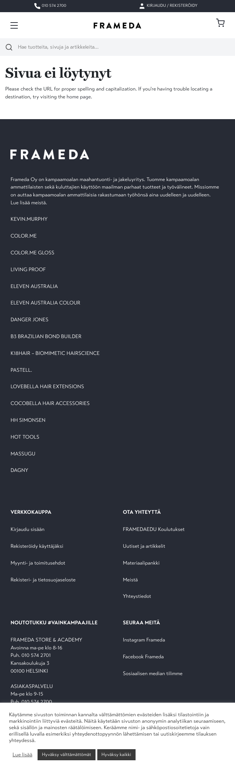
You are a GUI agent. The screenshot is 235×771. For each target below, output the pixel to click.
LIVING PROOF (27, 270)
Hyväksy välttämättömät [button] (66, 754)
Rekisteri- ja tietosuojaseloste (42, 580)
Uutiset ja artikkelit (144, 546)
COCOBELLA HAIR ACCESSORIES (49, 404)
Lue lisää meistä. (29, 203)
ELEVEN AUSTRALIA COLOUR (45, 303)
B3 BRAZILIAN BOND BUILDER (45, 337)
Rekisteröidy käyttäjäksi (36, 546)
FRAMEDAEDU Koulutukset (154, 530)
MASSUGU (22, 454)
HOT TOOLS (24, 437)
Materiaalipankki (141, 563)
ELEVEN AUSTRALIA (34, 287)
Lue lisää (22, 755)
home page (79, 97)
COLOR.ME (23, 236)
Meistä (130, 580)
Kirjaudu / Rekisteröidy (167, 6)
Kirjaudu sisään (27, 530)
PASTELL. (21, 370)
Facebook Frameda (143, 657)
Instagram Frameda (144, 640)
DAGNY (19, 471)
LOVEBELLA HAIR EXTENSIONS (47, 387)
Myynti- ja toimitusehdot (37, 563)
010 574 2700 (50, 6)
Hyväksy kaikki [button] (116, 754)
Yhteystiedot (137, 597)
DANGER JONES (29, 320)
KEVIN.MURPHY (29, 219)
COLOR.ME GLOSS (32, 253)
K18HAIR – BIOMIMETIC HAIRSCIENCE (54, 354)
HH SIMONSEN (27, 421)
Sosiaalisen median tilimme (153, 674)
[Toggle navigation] (14, 25)
